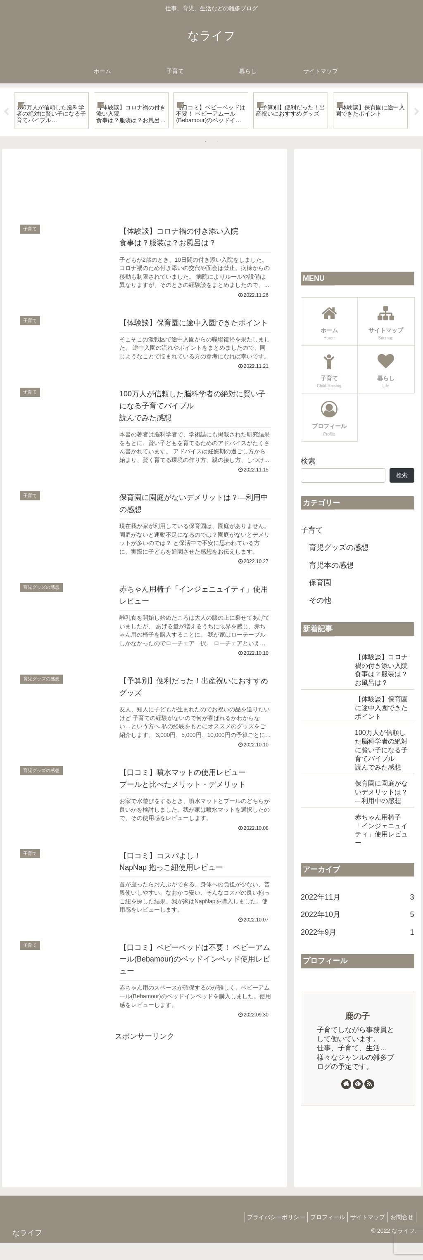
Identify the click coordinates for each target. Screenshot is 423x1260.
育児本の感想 (331, 565)
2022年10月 (357, 914)
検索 (308, 461)
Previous (6, 112)
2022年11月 (357, 897)
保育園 (320, 582)
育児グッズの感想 (338, 547)
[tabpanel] (51, 110)
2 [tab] (218, 141)
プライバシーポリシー (264, 1234)
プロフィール (319, 1234)
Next (417, 112)
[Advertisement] (144, 184)
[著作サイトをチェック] (346, 1084)
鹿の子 (357, 1016)
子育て (312, 530)
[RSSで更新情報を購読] (369, 1084)
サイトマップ (362, 1234)
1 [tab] (205, 141)
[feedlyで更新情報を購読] (358, 1084)
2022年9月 (357, 932)
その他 (320, 600)
